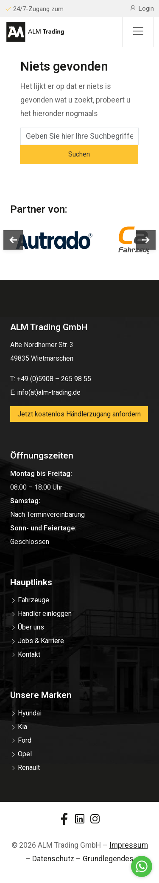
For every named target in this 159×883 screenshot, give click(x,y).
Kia (22, 727)
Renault (29, 767)
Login (141, 8)
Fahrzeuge (33, 600)
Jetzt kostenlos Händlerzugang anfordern (79, 414)
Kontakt (29, 654)
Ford (24, 740)
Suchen (79, 154)
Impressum (128, 845)
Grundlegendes (108, 859)
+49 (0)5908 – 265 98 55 (54, 379)
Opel (25, 754)
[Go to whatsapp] (141, 866)
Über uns (31, 627)
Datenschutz (53, 859)
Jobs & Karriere (41, 641)
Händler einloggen (45, 614)
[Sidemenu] (138, 32)
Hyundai (30, 713)
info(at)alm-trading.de (49, 392)
